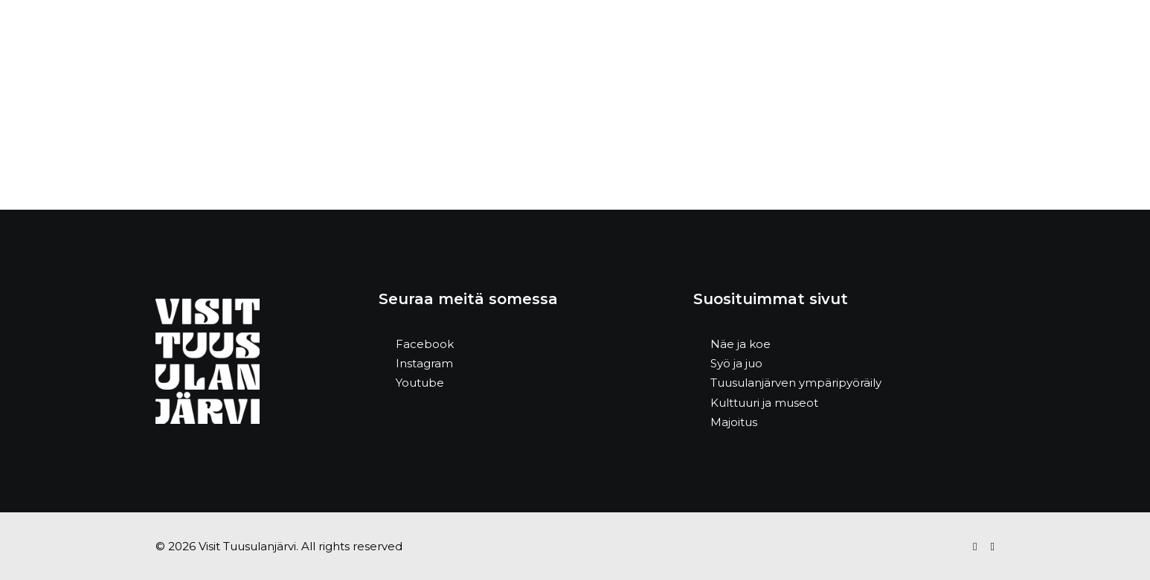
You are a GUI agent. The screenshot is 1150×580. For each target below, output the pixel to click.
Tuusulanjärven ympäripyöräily (795, 383)
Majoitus (733, 422)
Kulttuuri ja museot (764, 403)
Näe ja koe (740, 344)
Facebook (425, 344)
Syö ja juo (736, 363)
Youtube (420, 383)
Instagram (424, 363)
